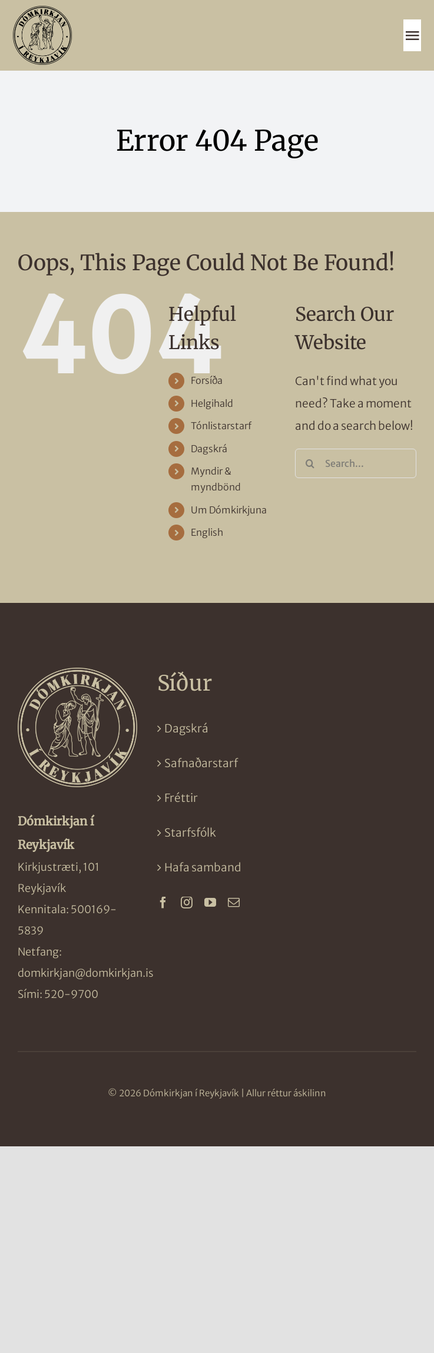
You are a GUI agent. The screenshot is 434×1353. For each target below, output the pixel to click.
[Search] (309, 463)
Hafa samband (202, 867)
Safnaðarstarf (201, 763)
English (207, 532)
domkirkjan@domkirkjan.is (86, 973)
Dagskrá (209, 449)
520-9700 (71, 994)
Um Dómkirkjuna (229, 510)
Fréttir (181, 798)
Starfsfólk (190, 832)
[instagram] (187, 902)
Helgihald (212, 403)
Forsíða (207, 380)
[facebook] (163, 902)
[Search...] (355, 463)
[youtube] (210, 902)
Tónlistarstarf (221, 426)
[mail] (234, 902)
